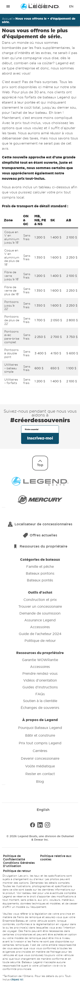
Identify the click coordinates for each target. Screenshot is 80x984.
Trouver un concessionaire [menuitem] (40, 606)
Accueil (7, 18)
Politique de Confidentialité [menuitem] (14, 857)
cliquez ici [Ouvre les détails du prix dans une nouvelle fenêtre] (16, 979)
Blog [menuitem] (40, 781)
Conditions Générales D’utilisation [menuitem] (19, 864)
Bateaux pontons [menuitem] (40, 573)
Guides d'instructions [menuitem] (40, 687)
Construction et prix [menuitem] (40, 599)
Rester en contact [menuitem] (40, 774)
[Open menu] (8, 6)
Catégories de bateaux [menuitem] (40, 571)
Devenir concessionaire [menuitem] (40, 758)
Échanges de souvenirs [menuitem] (40, 708)
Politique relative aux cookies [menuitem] (55, 857)
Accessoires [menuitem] (40, 627)
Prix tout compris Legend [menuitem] (40, 743)
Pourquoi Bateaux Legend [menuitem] (40, 728)
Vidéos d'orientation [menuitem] (40, 680)
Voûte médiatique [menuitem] (40, 766)
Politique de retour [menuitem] (40, 640)
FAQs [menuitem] (40, 694)
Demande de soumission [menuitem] (40, 613)
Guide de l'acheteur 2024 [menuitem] (40, 633)
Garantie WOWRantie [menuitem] (40, 660)
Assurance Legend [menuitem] (40, 620)
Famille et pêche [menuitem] (40, 566)
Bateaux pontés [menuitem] (40, 580)
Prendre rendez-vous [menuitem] (40, 673)
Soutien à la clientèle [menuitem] (40, 701)
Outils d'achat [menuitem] (40, 617)
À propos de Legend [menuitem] (40, 751)
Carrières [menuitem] (40, 751)
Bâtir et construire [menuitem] (40, 735)
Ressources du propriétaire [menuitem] (40, 681)
